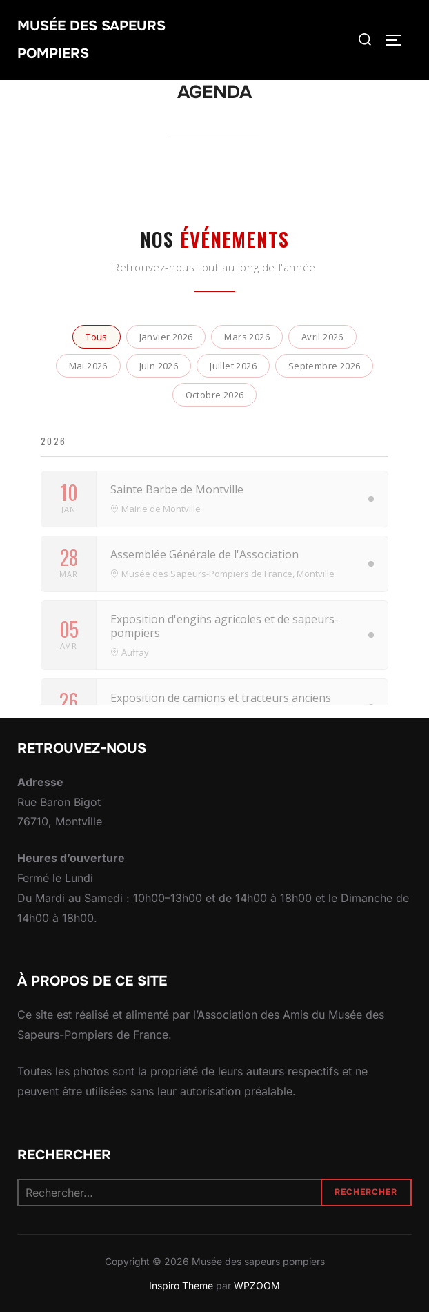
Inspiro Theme (181, 1285)
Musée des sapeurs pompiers (91, 39)
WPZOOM (257, 1285)
